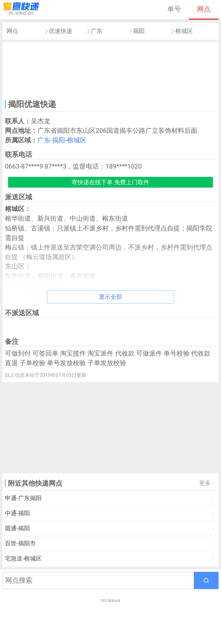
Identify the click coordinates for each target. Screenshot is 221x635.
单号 (174, 9)
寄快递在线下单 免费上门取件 (110, 182)
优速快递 (60, 31)
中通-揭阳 (17, 513)
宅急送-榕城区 (23, 558)
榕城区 (184, 31)
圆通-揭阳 (17, 528)
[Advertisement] (110, 69)
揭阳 (139, 31)
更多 (205, 482)
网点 (204, 9)
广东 (96, 31)
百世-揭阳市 (20, 543)
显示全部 (110, 296)
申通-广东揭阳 (23, 498)
